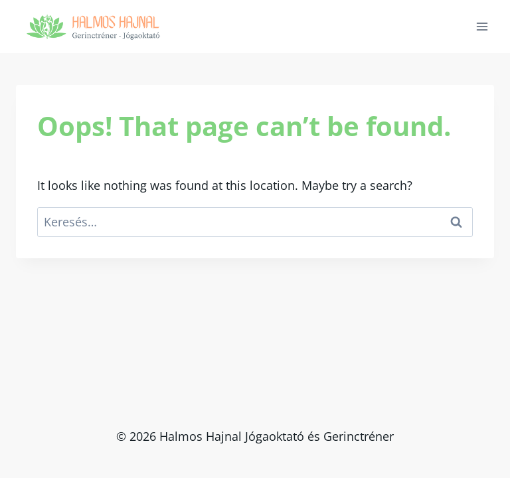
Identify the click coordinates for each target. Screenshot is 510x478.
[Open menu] (481, 26)
